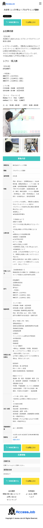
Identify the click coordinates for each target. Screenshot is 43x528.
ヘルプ (31, 497)
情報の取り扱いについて (11, 494)
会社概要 (11, 491)
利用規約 (31, 491)
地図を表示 (16, 439)
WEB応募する (12, 22)
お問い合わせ (11, 497)
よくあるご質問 (31, 494)
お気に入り (31, 22)
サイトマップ (11, 500)
